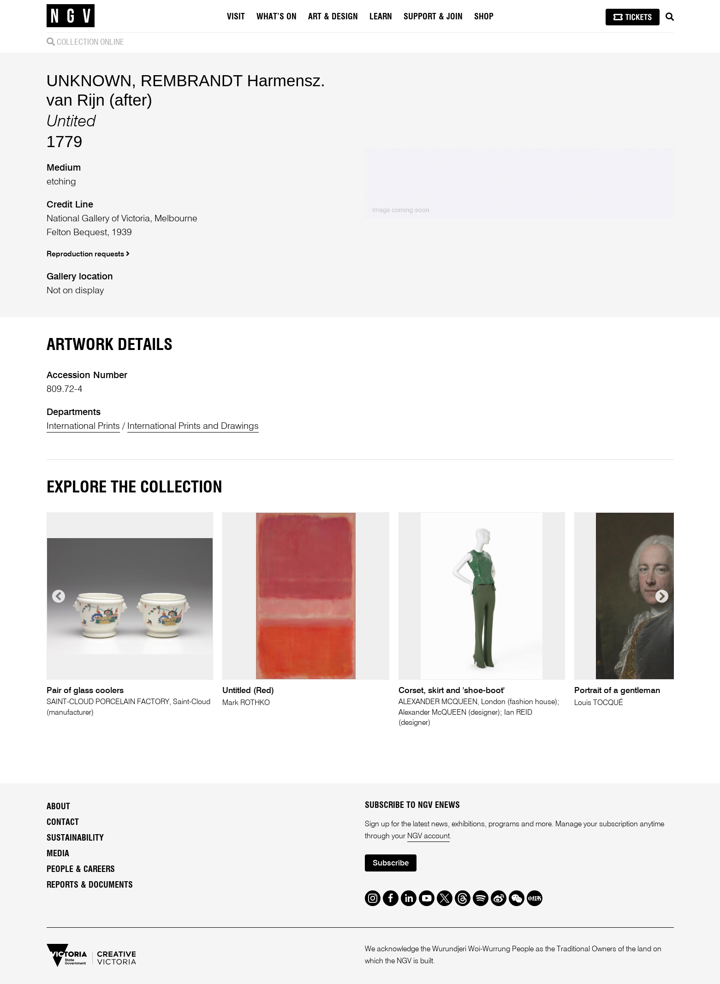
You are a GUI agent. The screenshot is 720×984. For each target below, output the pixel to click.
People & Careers (81, 869)
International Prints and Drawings (193, 426)
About (58, 807)
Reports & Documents (90, 885)
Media (58, 854)
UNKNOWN (89, 80)
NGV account (428, 836)
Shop (484, 17)
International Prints (83, 426)
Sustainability (75, 838)
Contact (63, 822)
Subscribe (391, 863)
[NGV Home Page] (71, 16)
